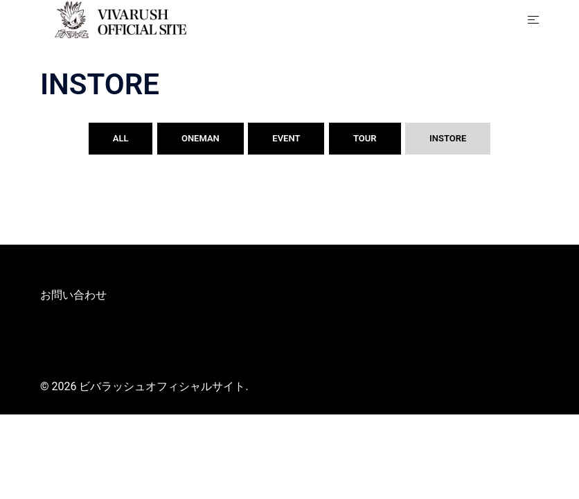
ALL (121, 138)
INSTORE (447, 138)
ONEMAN (200, 138)
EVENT (286, 138)
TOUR (365, 138)
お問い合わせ (73, 294)
